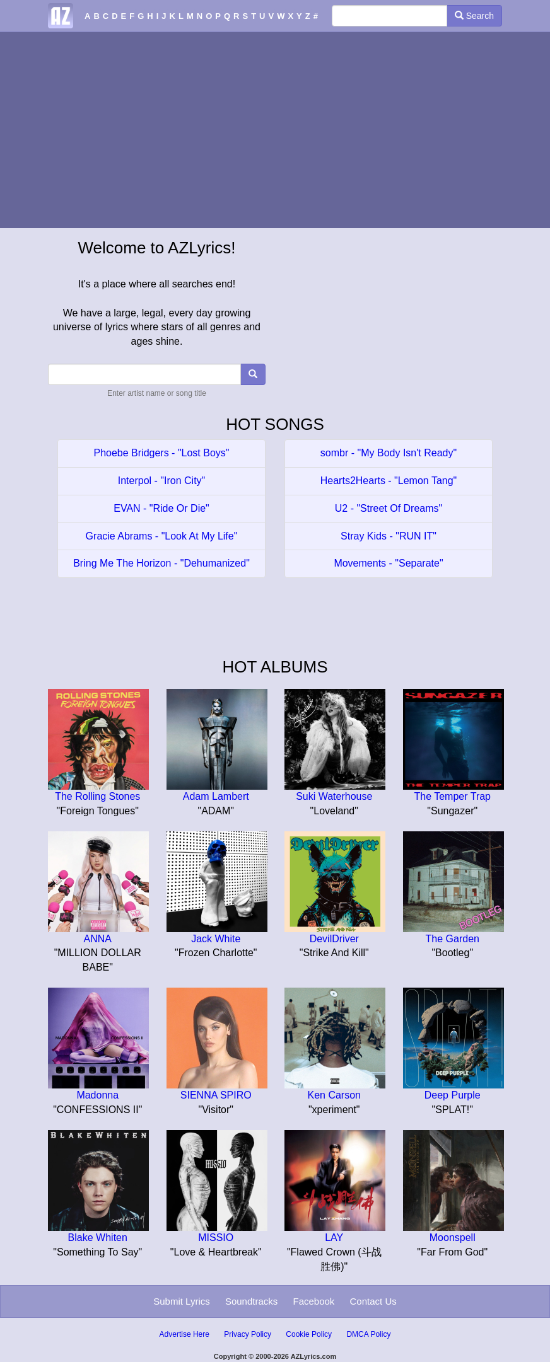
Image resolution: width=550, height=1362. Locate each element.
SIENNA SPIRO (216, 1095)
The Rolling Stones (97, 796)
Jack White (215, 938)
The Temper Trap (452, 796)
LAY (334, 1237)
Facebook (313, 1301)
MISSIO (215, 1237)
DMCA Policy (368, 1334)
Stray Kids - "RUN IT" (388, 536)
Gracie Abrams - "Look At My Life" (162, 536)
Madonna (97, 1095)
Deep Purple (452, 1095)
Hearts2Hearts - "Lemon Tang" (388, 480)
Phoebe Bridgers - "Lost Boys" (161, 452)
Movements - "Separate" (388, 563)
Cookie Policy (309, 1334)
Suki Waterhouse (334, 796)
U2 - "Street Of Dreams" (389, 508)
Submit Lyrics (181, 1301)
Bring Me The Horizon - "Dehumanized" (161, 563)
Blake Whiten (97, 1237)
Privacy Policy (247, 1334)
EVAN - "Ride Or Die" (161, 508)
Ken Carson (334, 1095)
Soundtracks (251, 1301)
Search (474, 16)
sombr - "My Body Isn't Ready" (388, 452)
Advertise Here (184, 1334)
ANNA (98, 938)
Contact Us (373, 1301)
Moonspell (453, 1237)
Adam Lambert (216, 796)
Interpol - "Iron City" (162, 480)
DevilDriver (334, 938)
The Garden (452, 938)
